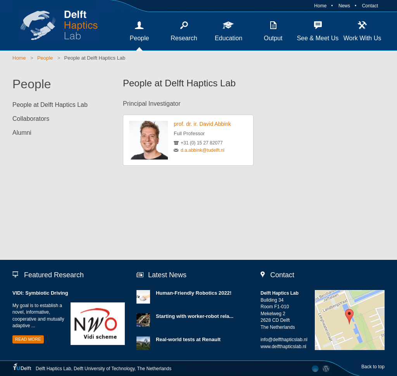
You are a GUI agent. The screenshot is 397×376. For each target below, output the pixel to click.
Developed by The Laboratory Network (315, 368)
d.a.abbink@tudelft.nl (202, 150)
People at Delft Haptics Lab (95, 58)
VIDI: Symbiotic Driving (40, 293)
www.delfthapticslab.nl (283, 346)
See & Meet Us (318, 38)
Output (273, 38)
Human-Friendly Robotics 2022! (193, 293)
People (139, 38)
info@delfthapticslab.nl (284, 339)
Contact (370, 6)
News (344, 6)
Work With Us (362, 38)
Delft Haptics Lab (55, 25)
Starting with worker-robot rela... (194, 316)
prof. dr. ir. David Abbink (202, 124)
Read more (28, 339)
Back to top (373, 366)
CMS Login (326, 369)
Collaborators (30, 118)
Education (228, 38)
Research (184, 38)
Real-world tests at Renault (188, 339)
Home (320, 6)
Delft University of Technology (104, 368)
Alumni (21, 132)
